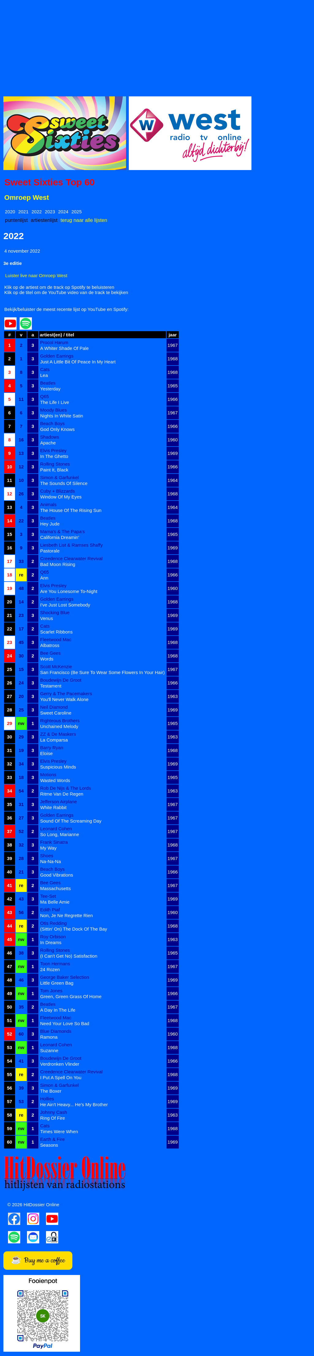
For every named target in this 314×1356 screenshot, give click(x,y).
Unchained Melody (59, 726)
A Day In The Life (57, 1010)
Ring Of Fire (52, 1118)
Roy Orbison (53, 936)
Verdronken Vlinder (59, 1064)
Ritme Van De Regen (61, 793)
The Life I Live (54, 402)
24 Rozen (50, 969)
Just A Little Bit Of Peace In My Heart (78, 361)
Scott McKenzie (56, 666)
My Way (48, 847)
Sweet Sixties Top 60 (49, 182)
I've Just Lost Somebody (65, 604)
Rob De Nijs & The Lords (65, 788)
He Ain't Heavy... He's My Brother (74, 1104)
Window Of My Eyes (61, 496)
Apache (48, 442)
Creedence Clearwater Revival (71, 558)
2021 (23, 211)
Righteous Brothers (59, 720)
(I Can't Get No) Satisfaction (68, 956)
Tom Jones (51, 990)
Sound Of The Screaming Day (70, 820)
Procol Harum (54, 342)
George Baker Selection (64, 977)
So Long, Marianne (59, 834)
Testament (50, 685)
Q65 (44, 396)
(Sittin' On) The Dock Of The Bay (73, 929)
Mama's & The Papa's (62, 531)
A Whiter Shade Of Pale (64, 348)
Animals (48, 504)
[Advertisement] (157, 46)
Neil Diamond (54, 707)
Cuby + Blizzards (57, 491)
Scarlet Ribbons (56, 631)
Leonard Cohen (56, 828)
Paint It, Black (54, 469)
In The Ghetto (54, 456)
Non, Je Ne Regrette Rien (66, 915)
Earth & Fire (52, 1139)
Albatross (49, 645)
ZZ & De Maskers (58, 734)
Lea (44, 375)
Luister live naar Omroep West (36, 275)
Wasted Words (55, 780)
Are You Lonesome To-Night (69, 591)
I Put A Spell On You (60, 1077)
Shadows (49, 437)
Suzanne (49, 1050)
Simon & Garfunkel (59, 477)
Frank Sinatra (54, 842)
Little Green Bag (56, 983)
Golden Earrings (56, 355)
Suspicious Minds (58, 766)
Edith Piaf (50, 909)
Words (46, 658)
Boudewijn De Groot (60, 680)
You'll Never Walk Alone (64, 699)
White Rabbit (53, 807)
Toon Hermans (55, 963)
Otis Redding (53, 923)
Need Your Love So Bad (64, 1023)
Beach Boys (52, 423)
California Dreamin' (59, 537)
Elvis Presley (53, 450)
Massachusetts (55, 888)
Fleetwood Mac (55, 639)
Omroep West (26, 197)
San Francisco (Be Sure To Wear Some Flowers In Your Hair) (102, 672)
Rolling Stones (55, 464)
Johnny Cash (53, 1112)
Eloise (46, 753)
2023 (50, 211)
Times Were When (59, 1131)
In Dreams (50, 942)
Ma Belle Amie (55, 902)
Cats (45, 369)
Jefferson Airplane (58, 801)
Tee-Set (48, 896)
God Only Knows (57, 429)
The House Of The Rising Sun (70, 510)
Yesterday (50, 388)
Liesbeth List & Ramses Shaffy (71, 545)
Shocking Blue (55, 612)
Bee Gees (50, 653)
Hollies (47, 1098)
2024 (63, 211)
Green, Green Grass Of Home (70, 996)
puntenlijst (16, 220)
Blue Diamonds (55, 1031)
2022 (37, 211)
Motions (48, 774)
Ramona (49, 1037)
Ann (44, 577)
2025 (76, 211)
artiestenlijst (44, 220)
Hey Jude (49, 523)
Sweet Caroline (55, 712)
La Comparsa (54, 739)
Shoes (46, 855)
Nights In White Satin (61, 415)
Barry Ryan (51, 747)
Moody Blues (53, 410)
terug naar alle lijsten (83, 220)
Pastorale (49, 550)
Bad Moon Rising (57, 564)
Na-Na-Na (50, 861)
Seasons (49, 1145)
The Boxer (50, 1091)
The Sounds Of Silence (63, 483)
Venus (46, 618)
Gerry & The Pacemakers (66, 693)
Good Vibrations (56, 875)
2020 (10, 211)
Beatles (48, 382)
